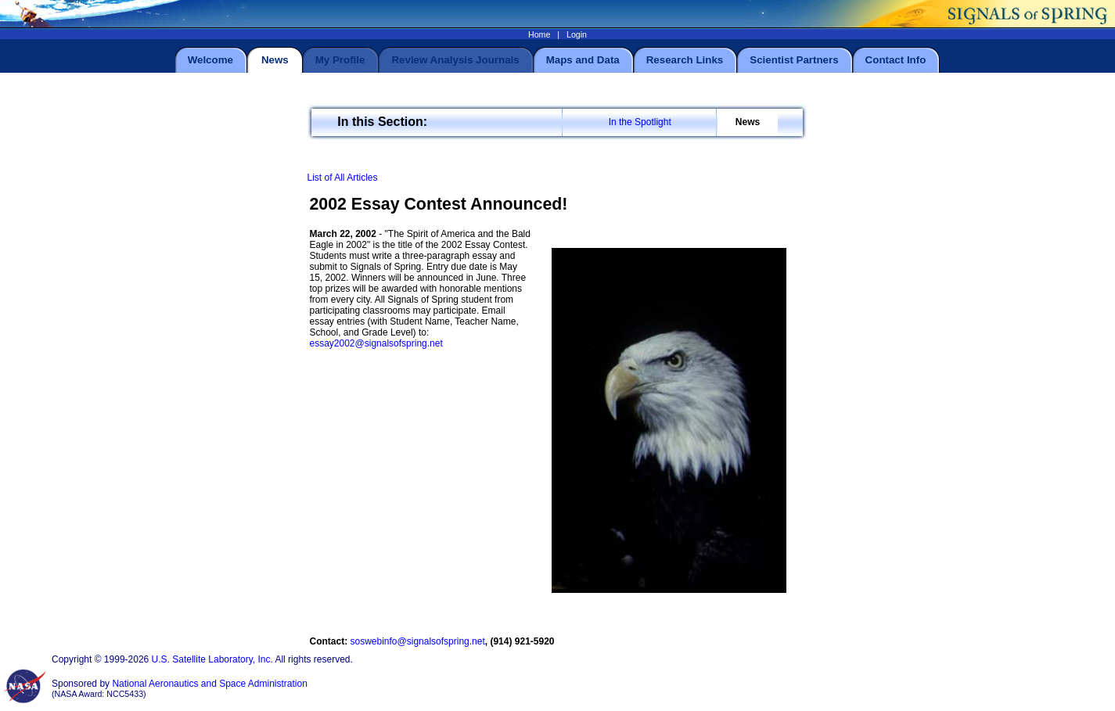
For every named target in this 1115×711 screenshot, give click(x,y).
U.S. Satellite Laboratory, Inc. (212, 659)
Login (576, 34)
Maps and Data (583, 60)
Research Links (685, 60)
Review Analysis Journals (455, 60)
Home (539, 34)
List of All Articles (343, 177)
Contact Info (895, 60)
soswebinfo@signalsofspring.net (418, 641)
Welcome (210, 60)
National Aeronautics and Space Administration (210, 683)
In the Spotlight (640, 122)
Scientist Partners (794, 60)
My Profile (340, 60)
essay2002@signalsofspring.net (376, 343)
